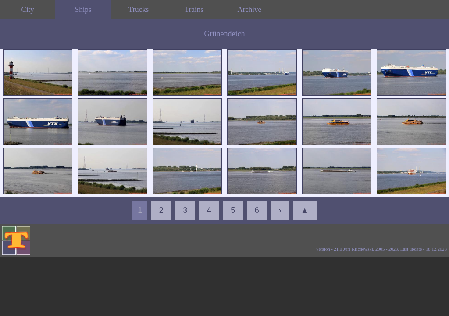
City (27, 9)
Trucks (138, 9)
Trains (194, 9)
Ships (83, 9)
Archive (249, 9)
